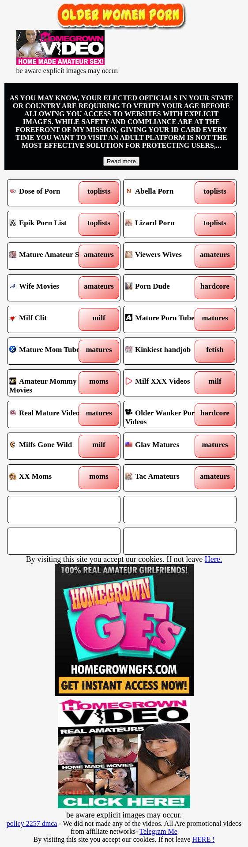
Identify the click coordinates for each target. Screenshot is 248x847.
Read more (121, 161)
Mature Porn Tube (166, 319)
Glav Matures (166, 446)
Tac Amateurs (166, 477)
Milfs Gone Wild (49, 446)
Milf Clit (49, 319)
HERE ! (203, 839)
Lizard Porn (166, 224)
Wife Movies (49, 287)
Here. (213, 559)
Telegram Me (158, 831)
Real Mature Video (49, 414)
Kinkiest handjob (166, 351)
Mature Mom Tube (49, 351)
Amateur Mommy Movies (49, 382)
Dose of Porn (49, 192)
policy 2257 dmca (32, 823)
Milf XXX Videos (166, 382)
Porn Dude (166, 287)
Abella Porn (166, 192)
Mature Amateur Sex (49, 256)
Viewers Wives (166, 256)
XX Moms (49, 477)
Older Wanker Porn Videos (166, 414)
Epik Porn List (49, 224)
